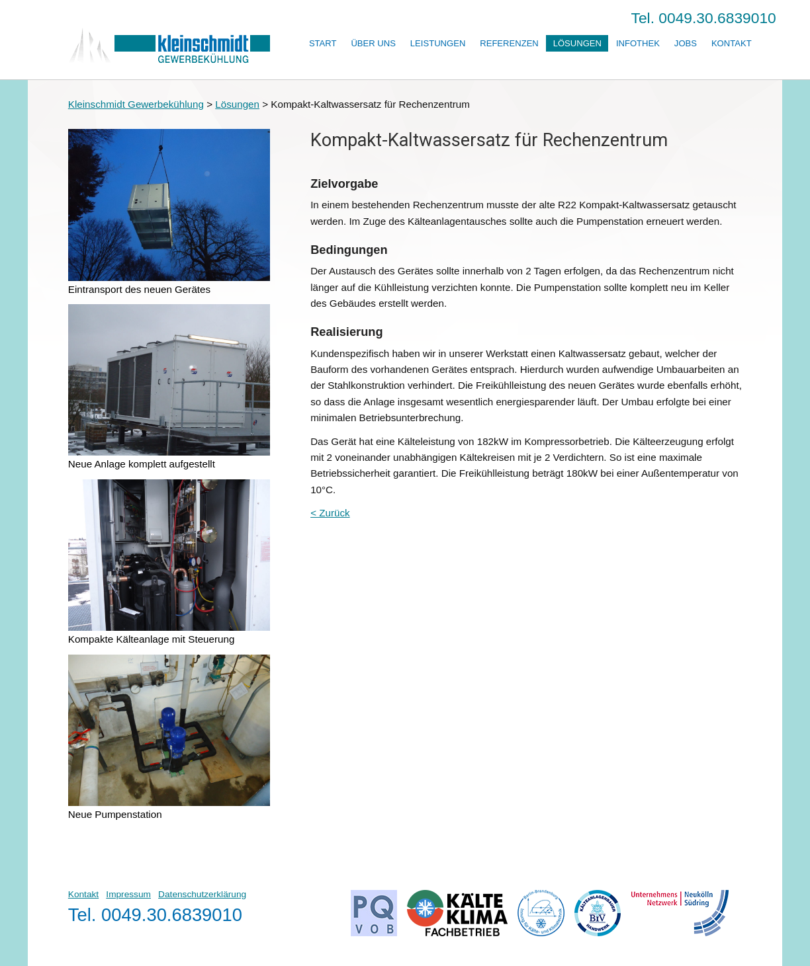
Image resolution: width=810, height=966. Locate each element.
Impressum (128, 894)
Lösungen (577, 43)
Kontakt (731, 43)
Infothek (638, 43)
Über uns (373, 43)
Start (323, 43)
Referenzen (509, 43)
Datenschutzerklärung (202, 894)
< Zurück (330, 512)
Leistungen (437, 43)
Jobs (685, 43)
